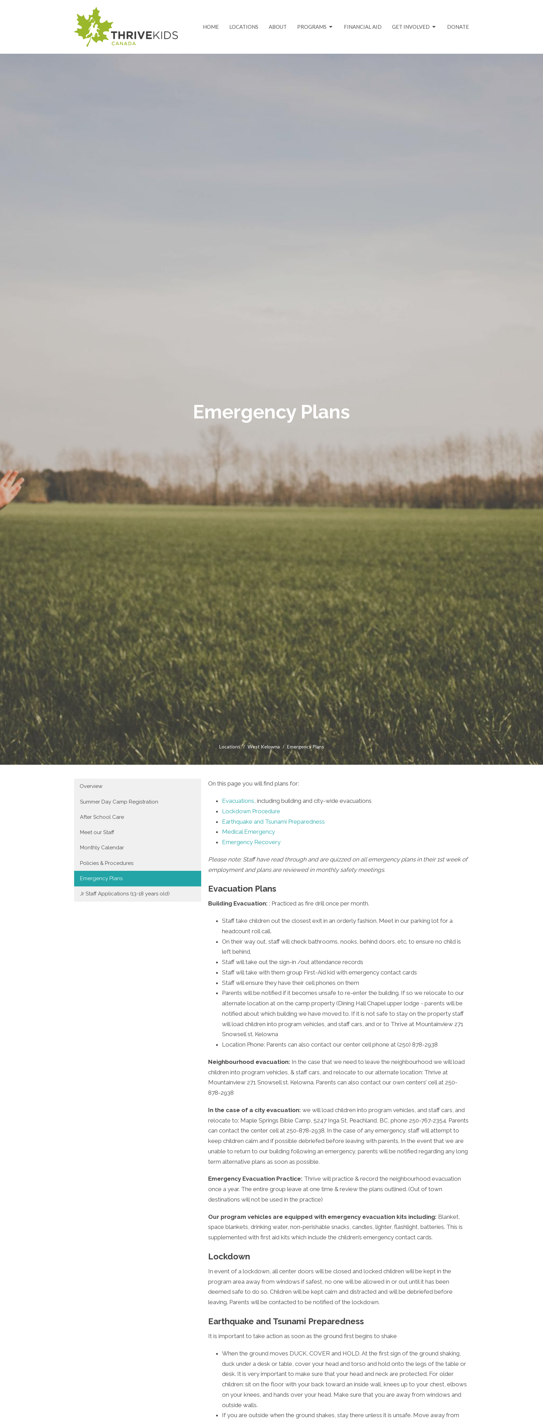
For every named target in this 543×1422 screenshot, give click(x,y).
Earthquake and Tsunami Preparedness (273, 821)
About (278, 27)
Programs (315, 27)
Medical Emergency (248, 831)
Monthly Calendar (102, 847)
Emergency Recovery (251, 842)
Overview (91, 786)
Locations (243, 27)
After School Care (102, 817)
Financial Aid (363, 27)
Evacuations (238, 800)
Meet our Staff (97, 832)
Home (211, 27)
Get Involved (414, 27)
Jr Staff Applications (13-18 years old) (125, 894)
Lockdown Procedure (251, 811)
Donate (458, 27)
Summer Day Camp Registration (119, 802)
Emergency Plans (101, 878)
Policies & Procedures (106, 863)
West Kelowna (264, 746)
